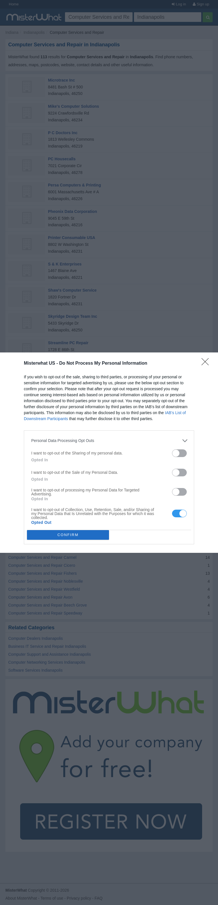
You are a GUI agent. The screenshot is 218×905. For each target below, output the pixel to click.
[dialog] (109, 452)
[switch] (179, 453)
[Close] (207, 363)
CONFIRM (68, 534)
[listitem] (109, 441)
